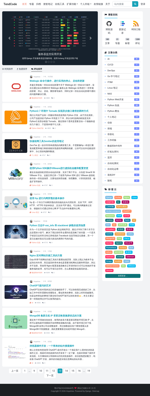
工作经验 (111, 140)
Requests (110, 216)
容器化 (110, 134)
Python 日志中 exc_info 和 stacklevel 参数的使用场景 (57, 225)
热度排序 (22, 69)
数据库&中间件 (36, 98)
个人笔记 (34, 155)
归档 (38, 4)
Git (134, 220)
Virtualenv (110, 230)
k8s (123, 266)
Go (118, 202)
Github (109, 252)
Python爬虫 (122, 207)
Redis (127, 220)
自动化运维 (112, 169)
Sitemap (95, 391)
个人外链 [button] (85, 4)
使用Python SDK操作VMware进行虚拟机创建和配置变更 (59, 168)
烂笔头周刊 (112, 151)
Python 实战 (35, 185)
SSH (108, 225)
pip (114, 225)
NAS (109, 93)
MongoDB (110, 239)
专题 (31, 4)
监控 (109, 157)
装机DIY (111, 175)
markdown (120, 234)
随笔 (109, 180)
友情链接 (98, 4)
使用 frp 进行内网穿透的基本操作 (47, 198)
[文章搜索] (135, 4)
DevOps (111, 70)
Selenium (130, 257)
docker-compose (113, 211)
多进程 (129, 252)
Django (109, 197)
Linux (135, 197)
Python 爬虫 (113, 111)
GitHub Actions (112, 266)
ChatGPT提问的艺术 (40, 285)
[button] (9, 38)
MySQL (119, 220)
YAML (127, 262)
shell (119, 216)
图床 (131, 248)
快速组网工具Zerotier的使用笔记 (47, 141)
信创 (109, 122)
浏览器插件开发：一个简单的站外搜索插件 (52, 346)
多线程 (121, 230)
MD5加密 (119, 252)
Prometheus (111, 248)
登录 (143, 4)
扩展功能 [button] (71, 4)
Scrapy (109, 262)
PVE (119, 239)
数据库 (130, 230)
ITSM (110, 82)
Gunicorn (110, 257)
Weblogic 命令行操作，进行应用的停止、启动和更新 (57, 81)
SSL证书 (128, 243)
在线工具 (59, 4)
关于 (107, 4)
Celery (130, 234)
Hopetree (70, 391)
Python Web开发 (37, 128)
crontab (120, 257)
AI (31, 303)
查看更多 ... (123, 276)
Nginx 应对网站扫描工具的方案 (46, 255)
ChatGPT (127, 211)
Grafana (123, 248)
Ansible (118, 262)
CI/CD (110, 64)
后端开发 (110, 202)
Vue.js (127, 239)
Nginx (126, 197)
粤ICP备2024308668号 (64, 388)
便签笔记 (48, 4)
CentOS (109, 234)
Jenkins (109, 220)
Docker (118, 197)
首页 (25, 3)
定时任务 (123, 225)
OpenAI (119, 243)
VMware (131, 266)
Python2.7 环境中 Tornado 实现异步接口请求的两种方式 (59, 111)
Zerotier (109, 271)
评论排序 (36, 69)
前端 (109, 128)
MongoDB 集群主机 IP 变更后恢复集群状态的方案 (56, 315)
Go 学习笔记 (113, 76)
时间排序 (7, 69)
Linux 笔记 (34, 212)
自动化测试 (112, 163)
